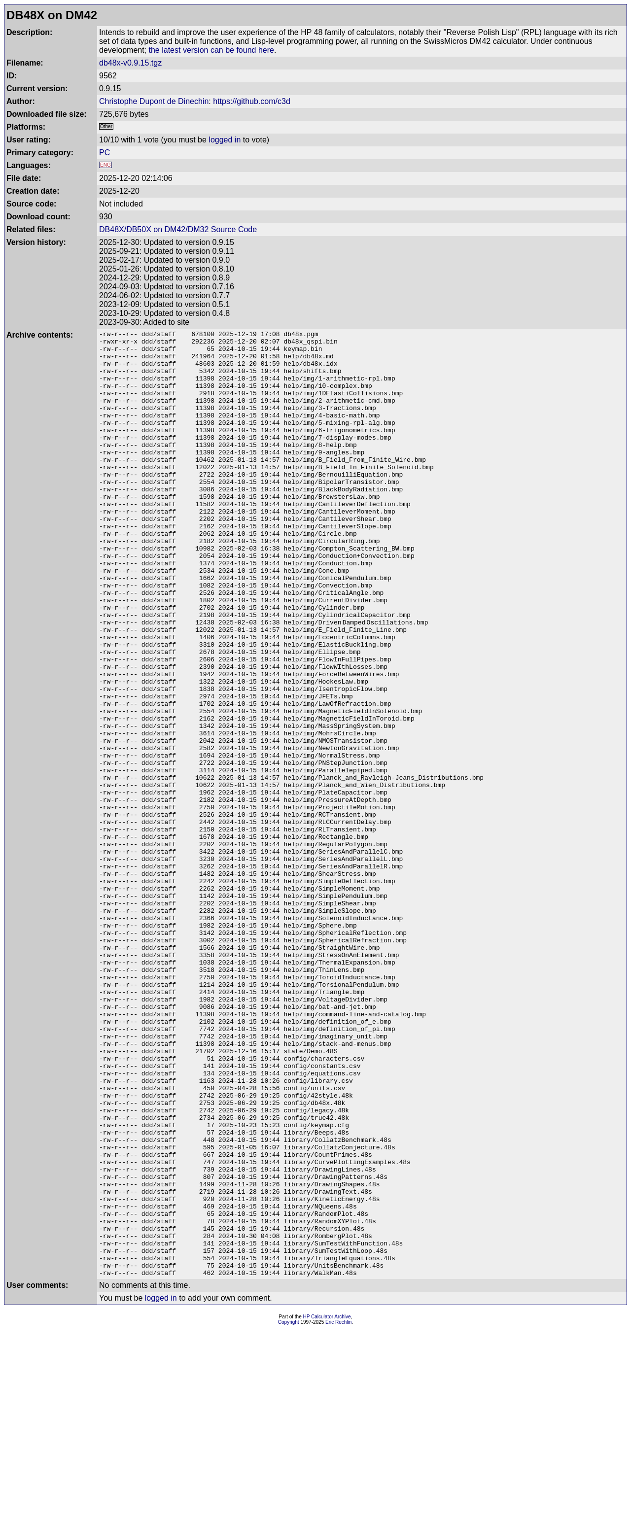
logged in (225, 140)
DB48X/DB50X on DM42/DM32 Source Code (178, 229)
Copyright (288, 1511)
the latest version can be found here (211, 50)
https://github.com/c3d (251, 101)
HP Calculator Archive (327, 1506)
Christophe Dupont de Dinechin (154, 101)
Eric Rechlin (338, 1511)
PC (104, 152)
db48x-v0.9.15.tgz (130, 63)
